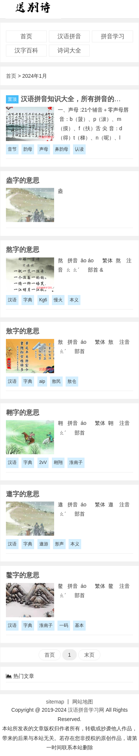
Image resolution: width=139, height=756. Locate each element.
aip (42, 381)
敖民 (56, 381)
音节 (12, 149)
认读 (79, 149)
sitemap (55, 702)
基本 (79, 625)
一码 (63, 625)
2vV (43, 462)
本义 (74, 299)
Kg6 (43, 299)
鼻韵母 (61, 149)
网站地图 (82, 702)
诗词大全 (69, 50)
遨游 (43, 544)
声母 (43, 149)
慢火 (58, 299)
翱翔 (58, 462)
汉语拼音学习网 (86, 710)
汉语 (12, 299)
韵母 (27, 149)
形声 (59, 544)
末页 (89, 655)
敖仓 (71, 381)
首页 (26, 36)
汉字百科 (26, 50)
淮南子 (76, 462)
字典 (27, 299)
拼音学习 (113, 36)
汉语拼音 (69, 36)
